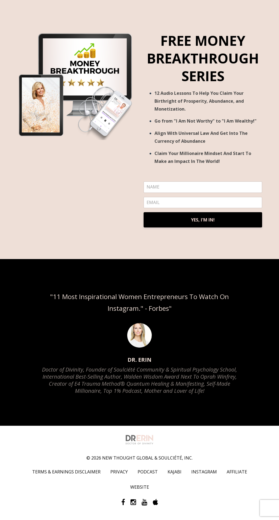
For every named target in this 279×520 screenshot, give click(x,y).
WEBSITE (139, 487)
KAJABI (174, 472)
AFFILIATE (237, 472)
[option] (139, 342)
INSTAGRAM (204, 472)
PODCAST (148, 472)
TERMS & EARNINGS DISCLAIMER (66, 472)
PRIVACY (119, 472)
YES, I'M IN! (203, 220)
